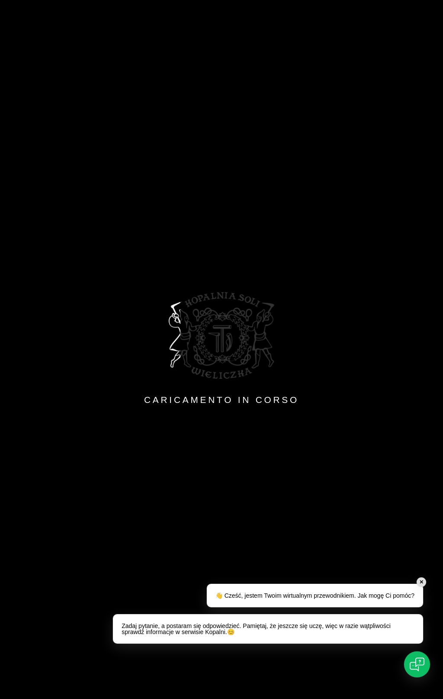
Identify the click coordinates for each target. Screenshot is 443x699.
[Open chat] (417, 664)
